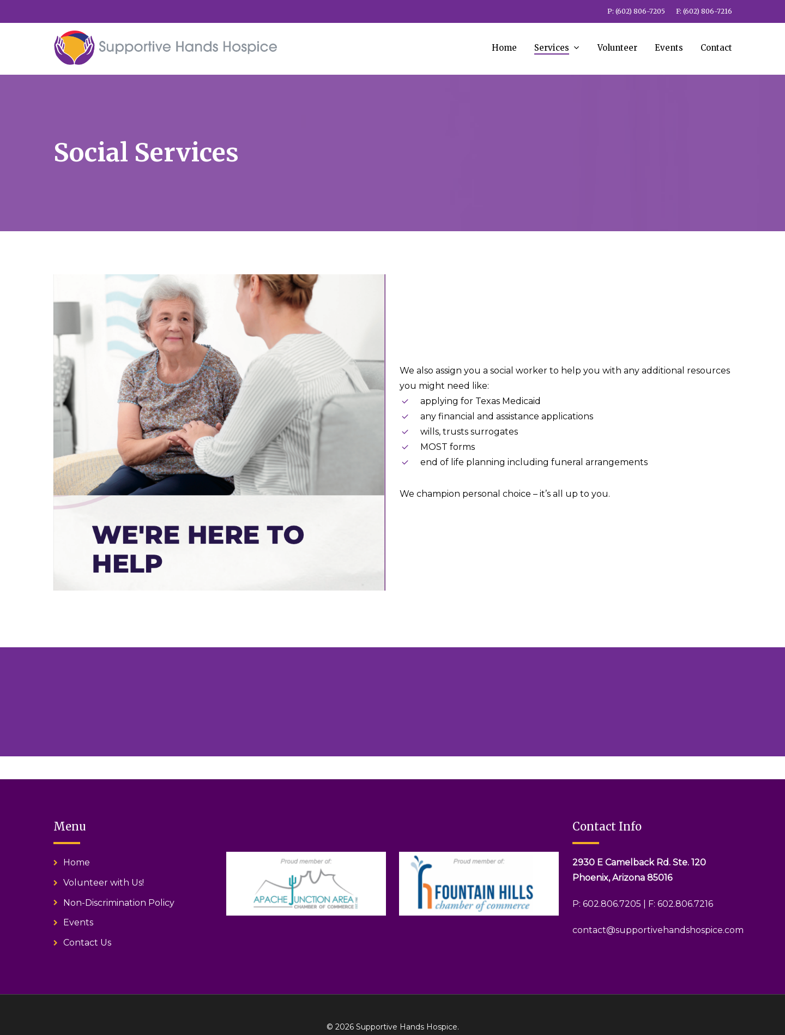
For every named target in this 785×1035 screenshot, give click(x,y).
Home (76, 862)
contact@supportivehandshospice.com (658, 930)
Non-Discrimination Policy (118, 903)
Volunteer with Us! (103, 882)
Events (78, 922)
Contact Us (87, 942)
